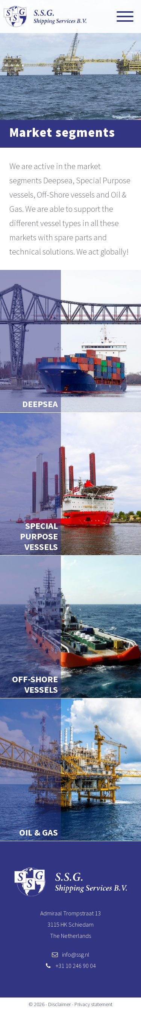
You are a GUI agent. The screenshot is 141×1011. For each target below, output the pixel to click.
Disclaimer (59, 1004)
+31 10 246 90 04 (76, 965)
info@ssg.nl (75, 954)
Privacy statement (93, 1004)
